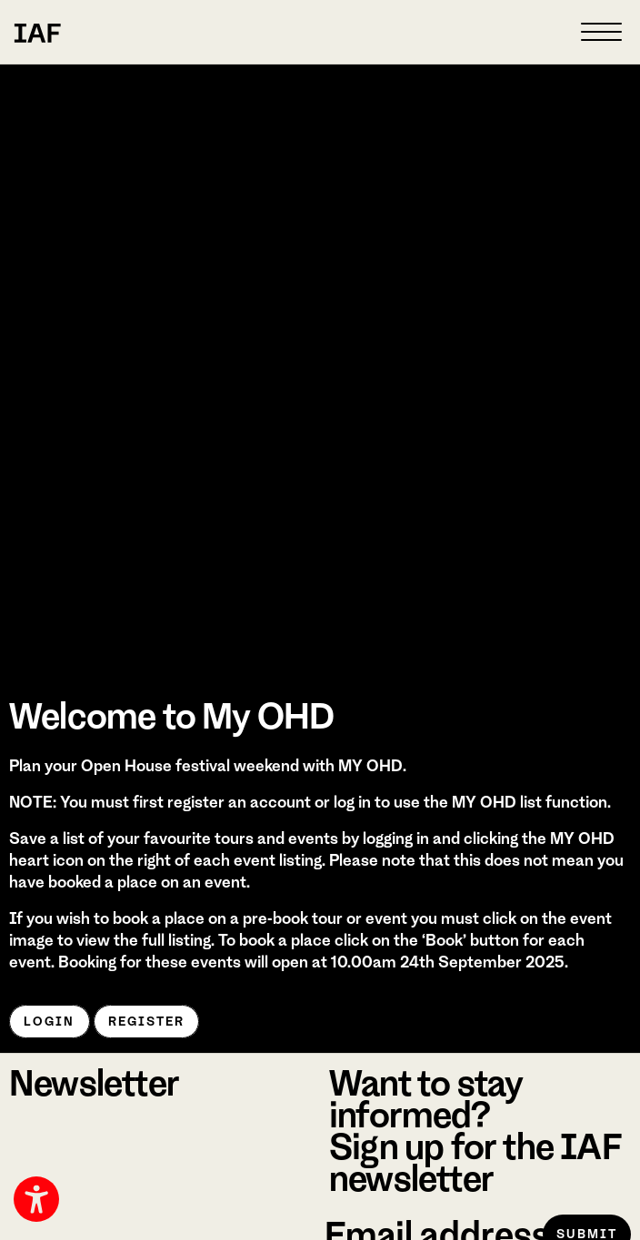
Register (146, 1021)
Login (49, 1021)
